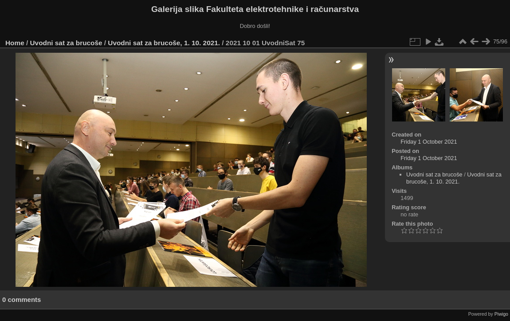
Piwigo (501, 314)
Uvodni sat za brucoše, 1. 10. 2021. (164, 43)
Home (14, 43)
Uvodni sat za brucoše (66, 43)
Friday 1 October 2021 (428, 141)
